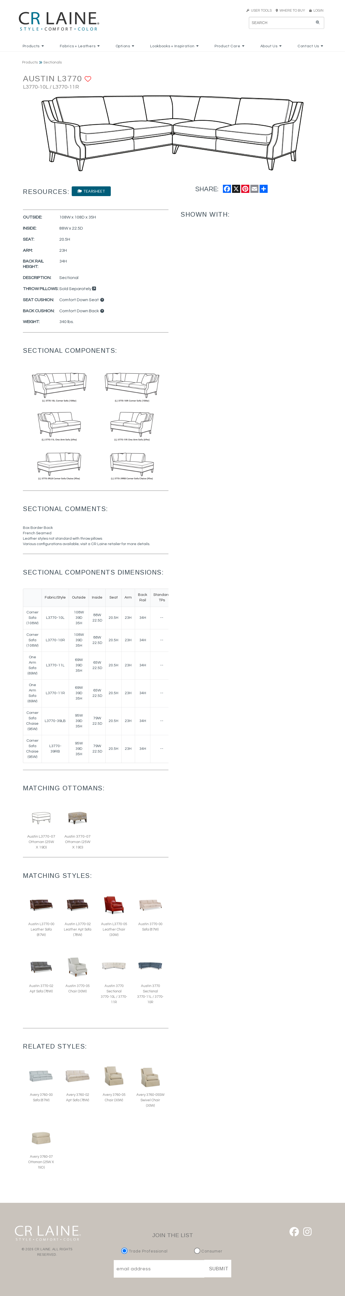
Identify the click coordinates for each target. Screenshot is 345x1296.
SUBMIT (219, 1268)
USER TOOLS (259, 10)
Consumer (208, 1251)
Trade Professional (145, 1251)
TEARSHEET (91, 191)
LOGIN (316, 10)
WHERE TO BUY (292, 10)
